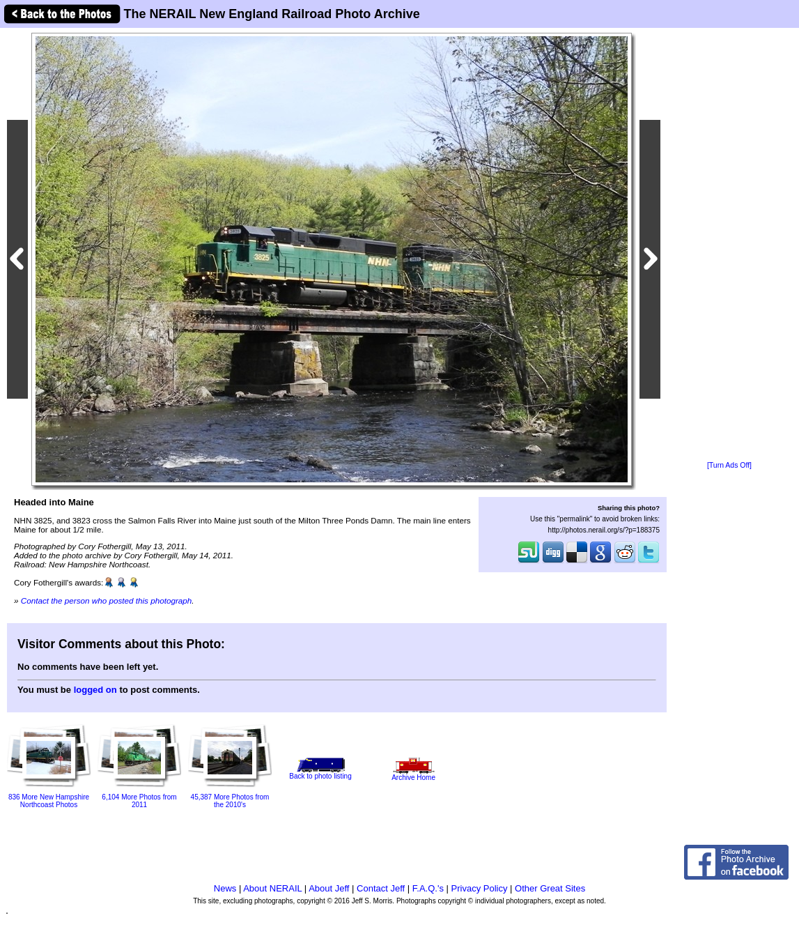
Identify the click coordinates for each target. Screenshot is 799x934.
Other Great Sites (550, 888)
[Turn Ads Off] (729, 465)
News (225, 888)
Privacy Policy (479, 888)
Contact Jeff (381, 888)
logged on (95, 689)
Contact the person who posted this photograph (106, 600)
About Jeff (329, 888)
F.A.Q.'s (428, 888)
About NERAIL (272, 888)
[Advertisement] (729, 245)
